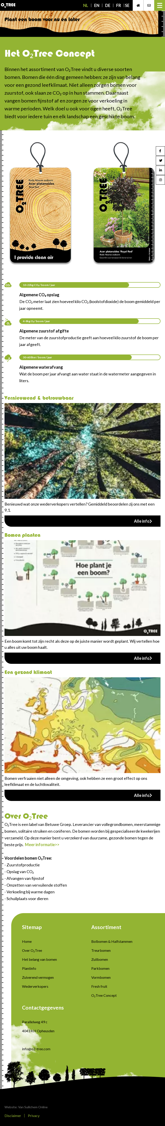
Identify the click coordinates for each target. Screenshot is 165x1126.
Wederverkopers (35, 986)
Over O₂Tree (32, 950)
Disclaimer (12, 1115)
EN (96, 5)
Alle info (143, 521)
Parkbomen (100, 968)
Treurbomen (101, 950)
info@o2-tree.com (36, 1049)
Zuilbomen (99, 959)
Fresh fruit (99, 986)
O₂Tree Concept (104, 995)
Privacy (34, 1115)
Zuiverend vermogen (38, 977)
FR (118, 5)
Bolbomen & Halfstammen (111, 941)
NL (85, 5)
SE (127, 5)
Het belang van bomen (39, 959)
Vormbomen (101, 977)
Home (27, 941)
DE (107, 5)
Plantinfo (29, 968)
